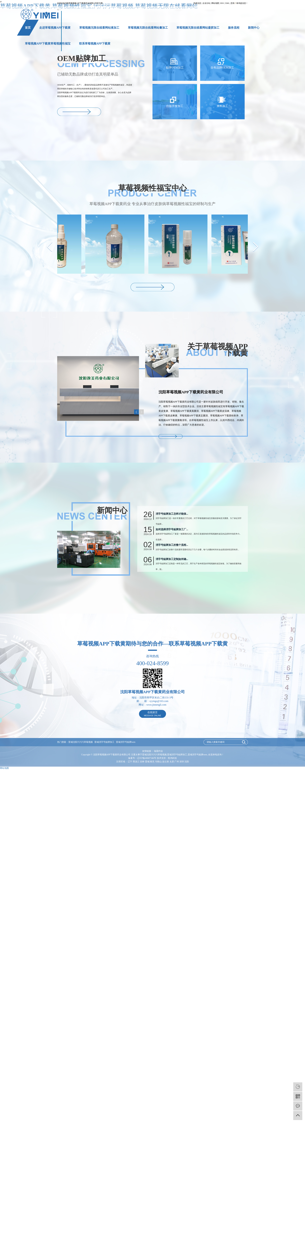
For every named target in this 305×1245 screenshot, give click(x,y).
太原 (171, 761)
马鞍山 (158, 761)
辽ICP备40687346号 (146, 758)
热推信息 (197, 3)
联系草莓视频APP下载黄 (94, 43)
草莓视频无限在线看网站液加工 (99, 27)
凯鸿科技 (172, 758)
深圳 (182, 761)
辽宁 (130, 761)
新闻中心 (253, 27)
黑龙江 (136, 761)
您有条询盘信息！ (239, 3)
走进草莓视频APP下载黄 (55, 27)
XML (227, 3)
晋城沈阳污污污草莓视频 (80, 742)
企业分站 (206, 3)
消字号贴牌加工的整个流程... (172, 576)
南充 (152, 761)
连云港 (165, 761)
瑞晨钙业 (158, 751)
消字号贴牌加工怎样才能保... (172, 544)
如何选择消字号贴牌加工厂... (172, 560)
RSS (222, 3)
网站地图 (215, 3)
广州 (176, 761)
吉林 (142, 761)
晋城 (147, 761)
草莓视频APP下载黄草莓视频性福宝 (48, 43)
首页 (28, 27)
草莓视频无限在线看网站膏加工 (148, 27)
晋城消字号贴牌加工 (104, 742)
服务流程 (233, 27)
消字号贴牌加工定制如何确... (172, 590)
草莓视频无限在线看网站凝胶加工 (197, 27)
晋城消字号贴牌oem (125, 742)
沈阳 (186, 761)
